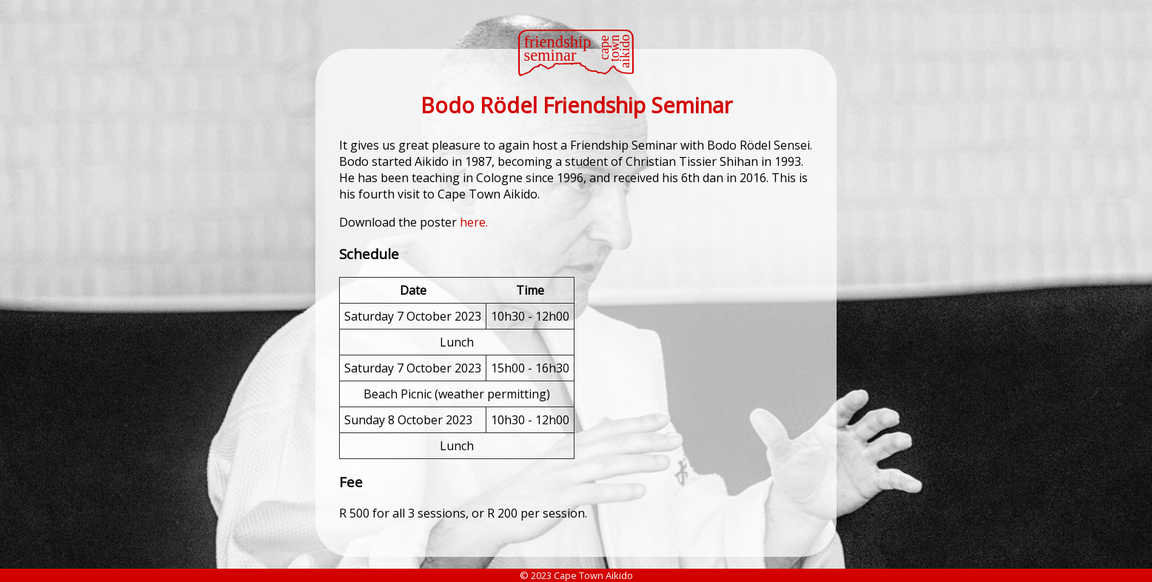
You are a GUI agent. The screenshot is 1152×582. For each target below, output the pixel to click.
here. (474, 222)
